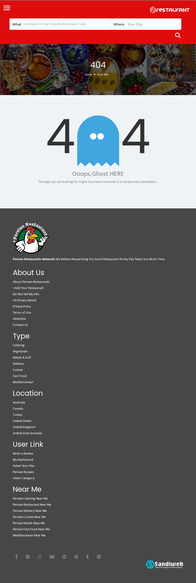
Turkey (17, 414)
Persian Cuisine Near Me (29, 517)
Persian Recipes (23, 472)
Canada (18, 408)
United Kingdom (24, 427)
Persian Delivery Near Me (30, 510)
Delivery (18, 363)
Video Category (23, 478)
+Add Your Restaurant (28, 288)
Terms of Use (22, 312)
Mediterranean (23, 382)
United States (22, 421)
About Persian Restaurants (31, 282)
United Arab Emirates (27, 433)
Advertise (19, 318)
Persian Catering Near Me (30, 498)
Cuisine (18, 370)
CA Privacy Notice (24, 300)
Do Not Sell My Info (26, 294)
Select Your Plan (24, 466)
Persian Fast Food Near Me (31, 529)
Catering (19, 345)
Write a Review (23, 453)
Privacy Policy (22, 306)
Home (88, 74)
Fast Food (20, 376)
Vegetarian (20, 351)
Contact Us (20, 325)
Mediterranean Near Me (29, 535)
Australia (19, 402)
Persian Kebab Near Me (29, 523)
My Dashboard (23, 459)
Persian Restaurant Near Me (32, 504)
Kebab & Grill (22, 357)
